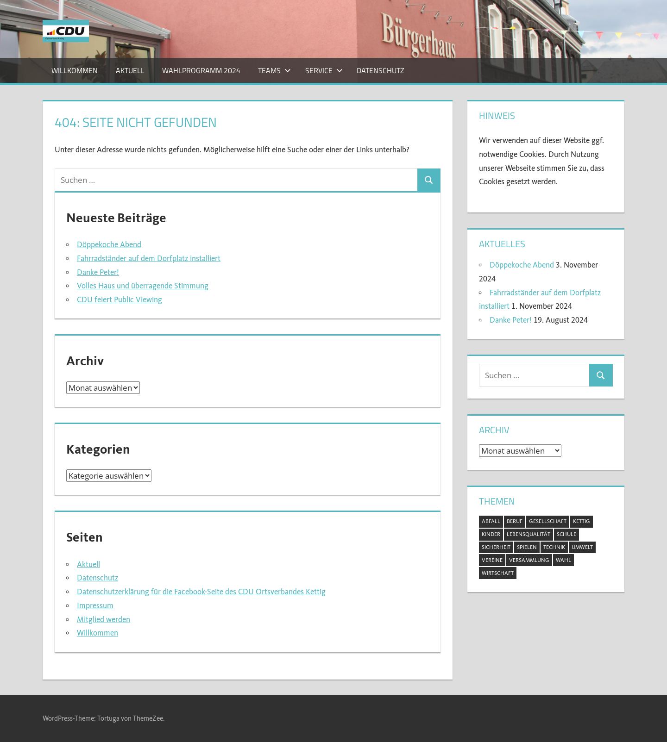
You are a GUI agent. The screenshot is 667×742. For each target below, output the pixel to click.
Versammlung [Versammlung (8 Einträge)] (529, 560)
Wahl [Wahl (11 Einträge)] (563, 560)
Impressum (95, 605)
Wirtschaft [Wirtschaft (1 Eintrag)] (498, 573)
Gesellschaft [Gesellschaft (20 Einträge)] (547, 521)
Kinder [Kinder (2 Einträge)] (491, 534)
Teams (274, 70)
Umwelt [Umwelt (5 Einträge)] (582, 547)
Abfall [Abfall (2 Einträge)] (491, 521)
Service (324, 70)
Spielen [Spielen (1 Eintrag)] (527, 547)
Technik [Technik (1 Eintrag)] (554, 547)
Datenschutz (380, 70)
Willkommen (74, 70)
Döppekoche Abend (109, 244)
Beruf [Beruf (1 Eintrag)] (514, 521)
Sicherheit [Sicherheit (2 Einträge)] (496, 547)
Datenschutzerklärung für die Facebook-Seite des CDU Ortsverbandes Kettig (201, 591)
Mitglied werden (103, 619)
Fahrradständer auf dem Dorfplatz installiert (148, 258)
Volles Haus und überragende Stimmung (142, 285)
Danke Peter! (98, 272)
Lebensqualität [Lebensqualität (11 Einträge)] (528, 534)
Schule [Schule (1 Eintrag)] (566, 534)
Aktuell (130, 70)
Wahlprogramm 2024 (201, 70)
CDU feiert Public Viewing (119, 299)
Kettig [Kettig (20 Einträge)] (581, 521)
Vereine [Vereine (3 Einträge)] (492, 560)
